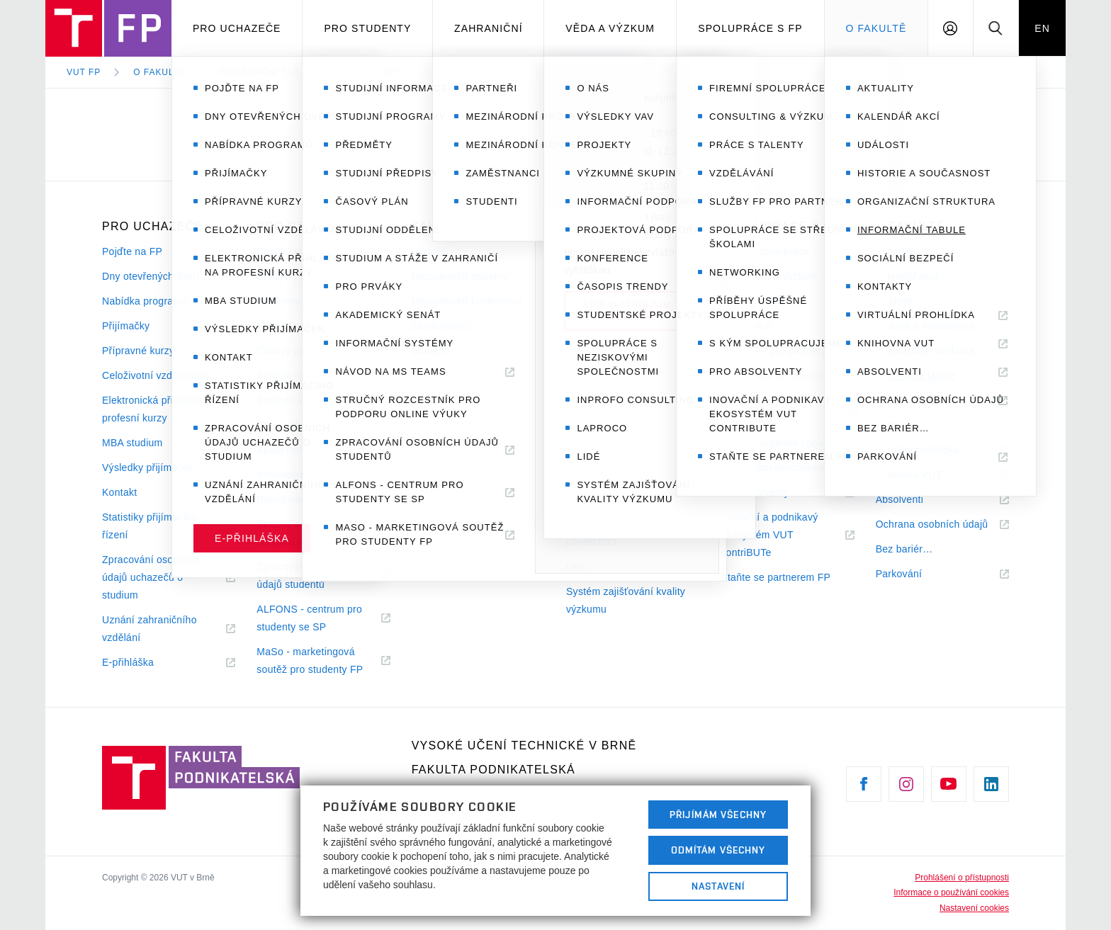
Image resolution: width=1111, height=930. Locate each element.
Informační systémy (301, 474)
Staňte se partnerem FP (775, 577)
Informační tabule (268, 72)
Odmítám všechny (718, 850)
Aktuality (895, 251)
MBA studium (132, 442)
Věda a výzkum (610, 28)
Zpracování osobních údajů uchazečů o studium (150, 579)
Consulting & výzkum (769, 276)
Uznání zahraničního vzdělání (149, 630)
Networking (746, 418)
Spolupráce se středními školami (776, 384)
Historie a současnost (925, 325)
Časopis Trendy (619, 425)
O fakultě (875, 28)
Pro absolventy (772, 492)
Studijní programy (296, 276)
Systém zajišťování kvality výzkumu (625, 600)
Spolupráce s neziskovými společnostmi (626, 483)
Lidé (576, 566)
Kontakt (119, 492)
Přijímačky (126, 325)
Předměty (278, 301)
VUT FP (84, 72)
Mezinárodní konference (467, 301)
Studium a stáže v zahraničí (320, 400)
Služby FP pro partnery (773, 350)
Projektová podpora (610, 375)
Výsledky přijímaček (147, 467)
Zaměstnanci (441, 325)
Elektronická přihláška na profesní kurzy (160, 409)
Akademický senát (298, 449)
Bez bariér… (904, 549)
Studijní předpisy (294, 325)
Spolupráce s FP (750, 28)
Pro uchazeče (237, 28)
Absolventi (917, 500)
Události (894, 301)
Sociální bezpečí (914, 400)
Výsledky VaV (597, 276)
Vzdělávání (746, 325)
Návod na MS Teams (321, 500)
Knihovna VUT (926, 475)
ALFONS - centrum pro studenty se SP (309, 619)
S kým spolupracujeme (773, 467)
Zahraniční (488, 28)
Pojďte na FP (132, 251)
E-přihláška (145, 662)
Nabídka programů (144, 301)
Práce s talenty (755, 301)
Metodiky (375, 72)
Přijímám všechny (718, 814)
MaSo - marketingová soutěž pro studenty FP (323, 662)
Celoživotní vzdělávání (153, 375)
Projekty (585, 301)
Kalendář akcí (907, 276)
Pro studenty (367, 28)
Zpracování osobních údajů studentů (307, 577)
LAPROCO (591, 542)
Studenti (431, 350)
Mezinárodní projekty (460, 276)
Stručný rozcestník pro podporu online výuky (307, 533)
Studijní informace (297, 251)
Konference (592, 400)
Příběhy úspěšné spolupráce (786, 442)
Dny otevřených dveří (151, 276)
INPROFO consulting (614, 517)
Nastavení (718, 886)
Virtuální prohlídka (935, 450)
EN (1042, 28)
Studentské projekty (611, 449)
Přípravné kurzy (138, 350)
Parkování (916, 574)
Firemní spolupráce (765, 251)
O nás (580, 251)
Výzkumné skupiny (609, 325)
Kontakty (896, 425)
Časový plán (284, 350)
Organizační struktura (925, 350)
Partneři (430, 251)
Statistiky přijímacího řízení (150, 527)
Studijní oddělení (295, 375)
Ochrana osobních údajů (942, 524)
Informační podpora (610, 350)
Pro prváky (281, 425)
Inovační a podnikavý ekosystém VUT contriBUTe (769, 536)
